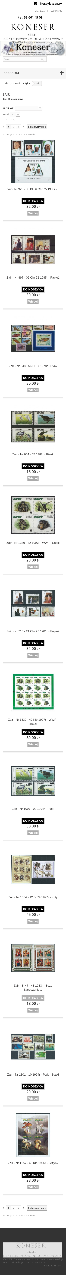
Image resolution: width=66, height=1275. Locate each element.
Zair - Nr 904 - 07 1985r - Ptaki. (33, 454)
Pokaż (6, 114)
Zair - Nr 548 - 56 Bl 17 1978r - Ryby (33, 366)
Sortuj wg (8, 107)
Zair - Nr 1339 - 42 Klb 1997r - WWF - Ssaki (33, 721)
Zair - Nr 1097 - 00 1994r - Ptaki (33, 808)
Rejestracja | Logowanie (48, 10)
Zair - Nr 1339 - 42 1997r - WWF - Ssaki (33, 543)
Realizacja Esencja (53, 1265)
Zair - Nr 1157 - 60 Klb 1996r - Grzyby (33, 1163)
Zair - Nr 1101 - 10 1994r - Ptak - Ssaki (33, 1074)
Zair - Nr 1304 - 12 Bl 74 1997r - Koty (33, 897)
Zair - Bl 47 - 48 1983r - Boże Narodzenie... (33, 987)
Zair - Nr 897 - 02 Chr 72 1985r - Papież (33, 277)
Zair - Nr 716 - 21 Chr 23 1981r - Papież (33, 631)
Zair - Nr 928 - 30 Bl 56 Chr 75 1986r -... (33, 189)
